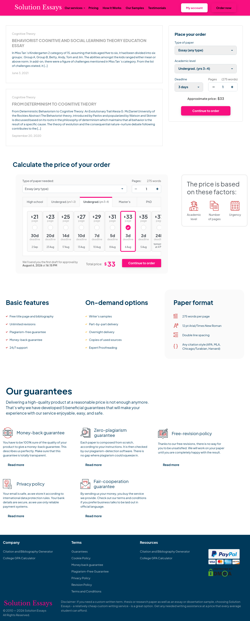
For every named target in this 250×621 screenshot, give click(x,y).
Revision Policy (81, 584)
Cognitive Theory (23, 33)
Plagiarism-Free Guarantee (90, 571)
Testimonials (157, 8)
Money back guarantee (87, 564)
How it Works (112, 8)
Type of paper (184, 42)
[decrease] (213, 87)
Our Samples (135, 8)
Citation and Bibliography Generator (28, 551)
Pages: (136, 181)
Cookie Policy (81, 558)
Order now (223, 8)
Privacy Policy (80, 578)
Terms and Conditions (86, 591)
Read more (16, 465)
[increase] (232, 87)
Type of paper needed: (38, 181)
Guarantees (79, 551)
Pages (212, 79)
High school (32, 200)
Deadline (181, 79)
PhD (144, 200)
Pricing (93, 8)
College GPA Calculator (19, 558)
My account (194, 8)
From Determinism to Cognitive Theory (54, 103)
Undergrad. (61, 200)
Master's (121, 200)
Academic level (185, 61)
